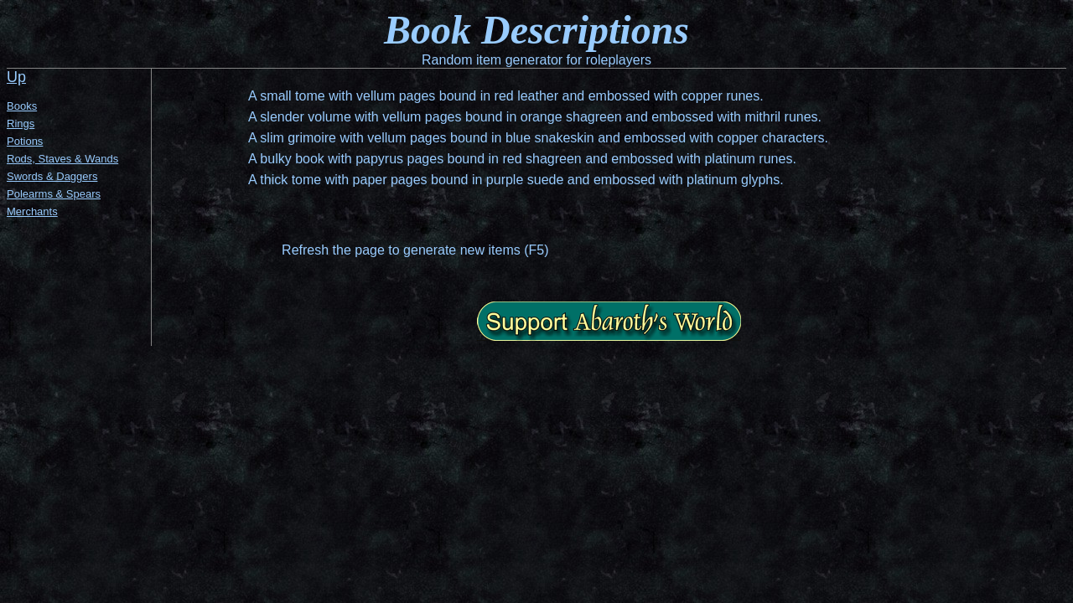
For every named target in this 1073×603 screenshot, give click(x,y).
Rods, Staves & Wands (62, 158)
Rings (20, 123)
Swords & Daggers (52, 176)
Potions (25, 141)
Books (22, 106)
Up (16, 77)
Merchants (32, 211)
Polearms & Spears (54, 194)
